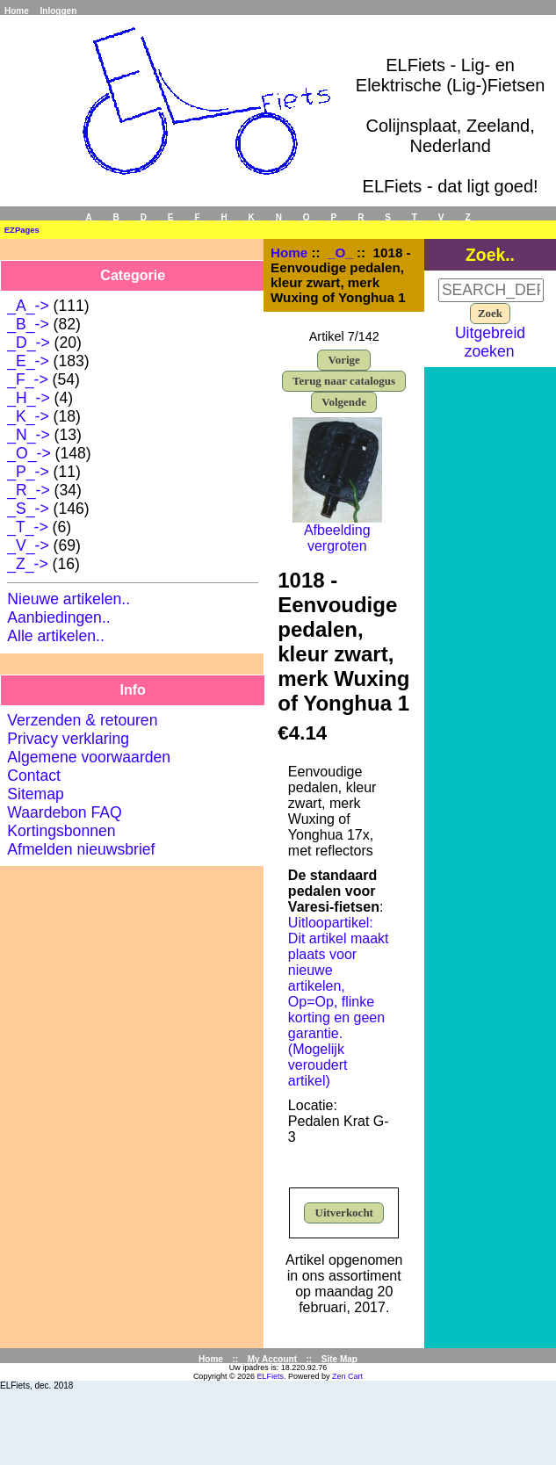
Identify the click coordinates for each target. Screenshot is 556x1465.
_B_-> (27, 324)
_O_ (340, 252)
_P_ (334, 217)
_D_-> (28, 342)
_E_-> (27, 361)
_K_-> (27, 416)
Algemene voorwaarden (88, 757)
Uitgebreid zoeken (490, 342)
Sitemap (35, 794)
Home (16, 11)
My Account (272, 1359)
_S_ (388, 217)
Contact (34, 775)
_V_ (441, 217)
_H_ (224, 217)
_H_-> (28, 398)
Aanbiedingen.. (58, 617)
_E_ (170, 217)
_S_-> (27, 508)
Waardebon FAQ (64, 812)
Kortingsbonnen (61, 831)
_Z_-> (27, 564)
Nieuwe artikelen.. (68, 599)
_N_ (278, 217)
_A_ (89, 217)
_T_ (414, 217)
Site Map (339, 1359)
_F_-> (27, 379)
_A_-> (27, 305)
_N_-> (28, 435)
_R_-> (28, 490)
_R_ (361, 217)
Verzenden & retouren (82, 720)
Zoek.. (490, 253)
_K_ (251, 217)
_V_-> (27, 545)
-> (28, 453)
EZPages (22, 230)
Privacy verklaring (68, 738)
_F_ (197, 217)
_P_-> (27, 471)
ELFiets (271, 1376)
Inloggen (58, 11)
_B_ (116, 217)
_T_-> (27, 527)
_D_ (143, 217)
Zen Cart (347, 1376)
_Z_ (467, 217)
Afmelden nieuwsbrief (81, 849)
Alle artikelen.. (56, 636)
